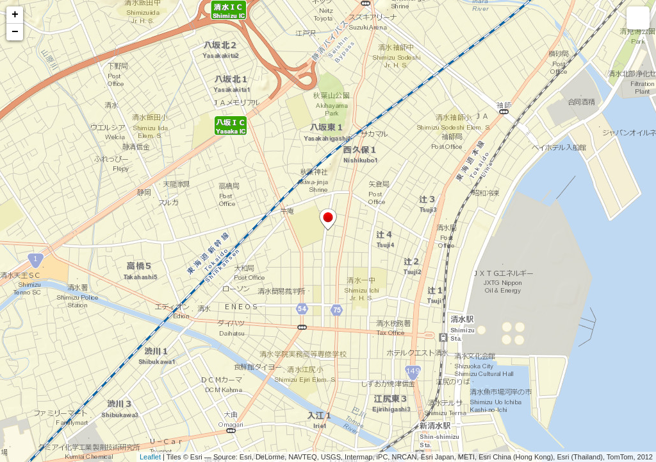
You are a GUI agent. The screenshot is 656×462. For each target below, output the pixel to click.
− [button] (15, 32)
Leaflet (150, 457)
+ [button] (15, 14)
